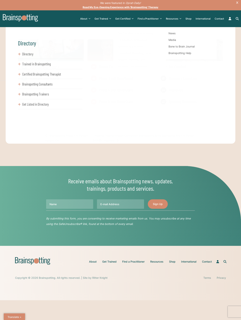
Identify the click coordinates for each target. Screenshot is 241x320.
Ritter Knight (100, 277)
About (86, 19)
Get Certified (125, 19)
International (203, 18)
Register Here (68, 109)
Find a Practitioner (150, 19)
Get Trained (103, 19)
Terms (207, 277)
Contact (220, 18)
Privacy (221, 277)
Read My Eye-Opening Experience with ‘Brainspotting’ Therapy (120, 7)
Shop (189, 18)
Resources (174, 19)
